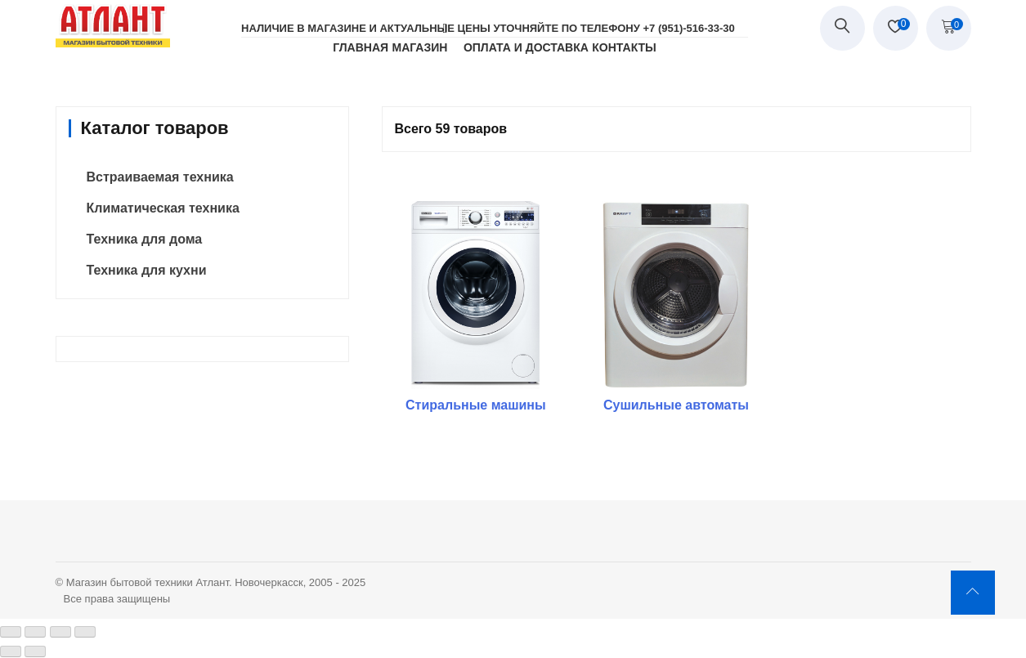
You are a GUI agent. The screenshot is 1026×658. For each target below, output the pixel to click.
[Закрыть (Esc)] (10, 632)
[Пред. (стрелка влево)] (10, 651)
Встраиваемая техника (160, 177)
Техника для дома (145, 239)
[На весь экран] (60, 632)
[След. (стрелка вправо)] (35, 651)
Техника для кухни (147, 270)
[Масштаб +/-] (85, 632)
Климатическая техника (163, 208)
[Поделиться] (35, 632)
